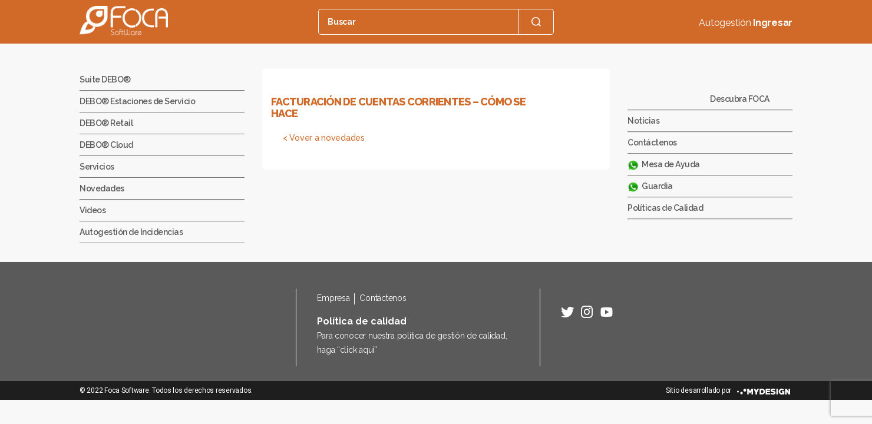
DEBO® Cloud (106, 145)
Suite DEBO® (105, 79)
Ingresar (772, 22)
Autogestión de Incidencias (131, 232)
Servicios (97, 166)
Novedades (102, 188)
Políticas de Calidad (665, 208)
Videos (92, 210)
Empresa (333, 298)
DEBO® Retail (106, 123)
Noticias (643, 120)
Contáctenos (652, 142)
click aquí (357, 350)
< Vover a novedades (324, 138)
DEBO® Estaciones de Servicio (137, 101)
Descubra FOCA (739, 99)
